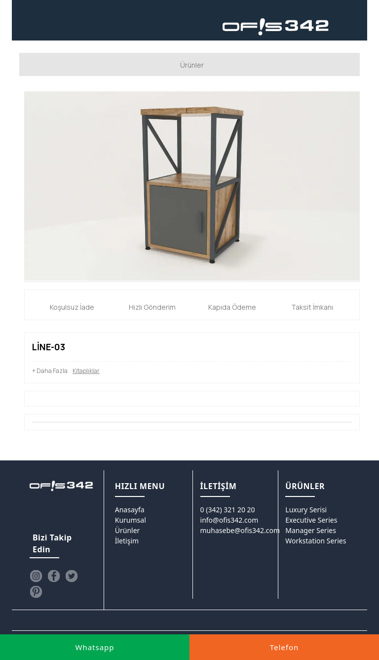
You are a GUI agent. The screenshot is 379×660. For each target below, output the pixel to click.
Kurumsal (130, 519)
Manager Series (310, 530)
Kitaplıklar (86, 370)
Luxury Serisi (306, 509)
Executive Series (311, 519)
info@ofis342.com (229, 519)
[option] (192, 185)
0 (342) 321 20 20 (227, 509)
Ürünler (127, 530)
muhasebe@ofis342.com (240, 530)
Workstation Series (315, 540)
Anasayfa (130, 509)
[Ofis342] (276, 27)
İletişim (127, 540)
